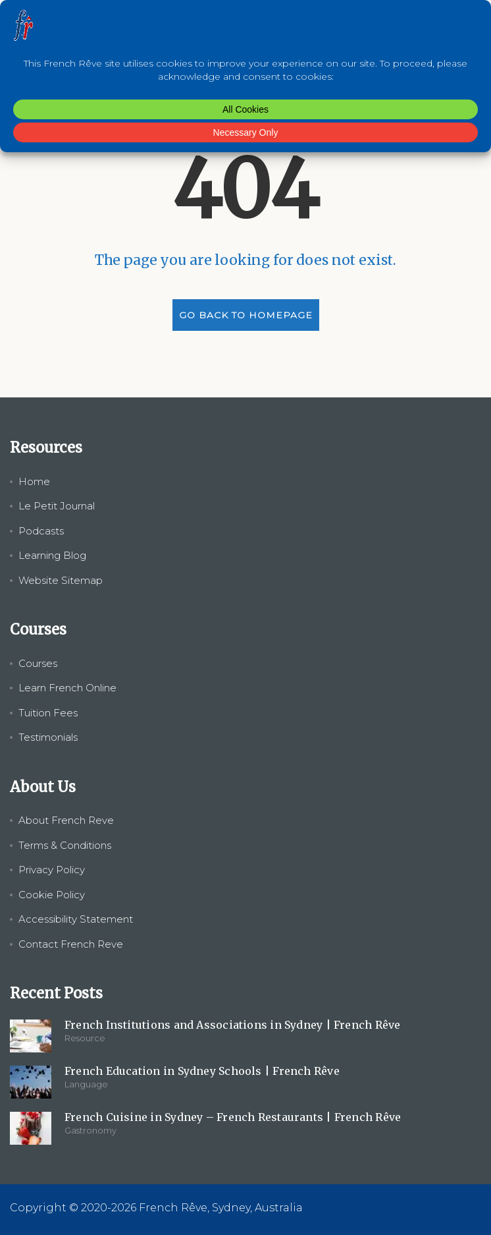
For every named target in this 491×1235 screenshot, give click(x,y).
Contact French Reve (70, 944)
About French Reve (66, 820)
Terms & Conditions (64, 845)
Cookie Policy (51, 894)
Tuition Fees (48, 712)
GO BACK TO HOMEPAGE (246, 315)
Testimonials (48, 737)
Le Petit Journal (56, 506)
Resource (85, 1038)
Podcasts (41, 531)
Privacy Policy (51, 869)
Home (34, 481)
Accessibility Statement (75, 919)
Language (86, 1084)
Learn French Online (67, 687)
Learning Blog (52, 555)
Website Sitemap (60, 580)
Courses (37, 663)
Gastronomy (90, 1130)
